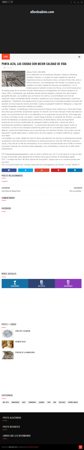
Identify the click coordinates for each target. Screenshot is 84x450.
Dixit (24, 402)
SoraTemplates (12, 447)
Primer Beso (20, 341)
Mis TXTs (6, 402)
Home (6, 56)
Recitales (62, 402)
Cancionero (15, 402)
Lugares (9, 68)
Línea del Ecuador (22, 331)
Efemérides (32, 402)
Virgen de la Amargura (25, 352)
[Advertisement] (19, 254)
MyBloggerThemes (33, 447)
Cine (54, 402)
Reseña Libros (73, 402)
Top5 (48, 402)
